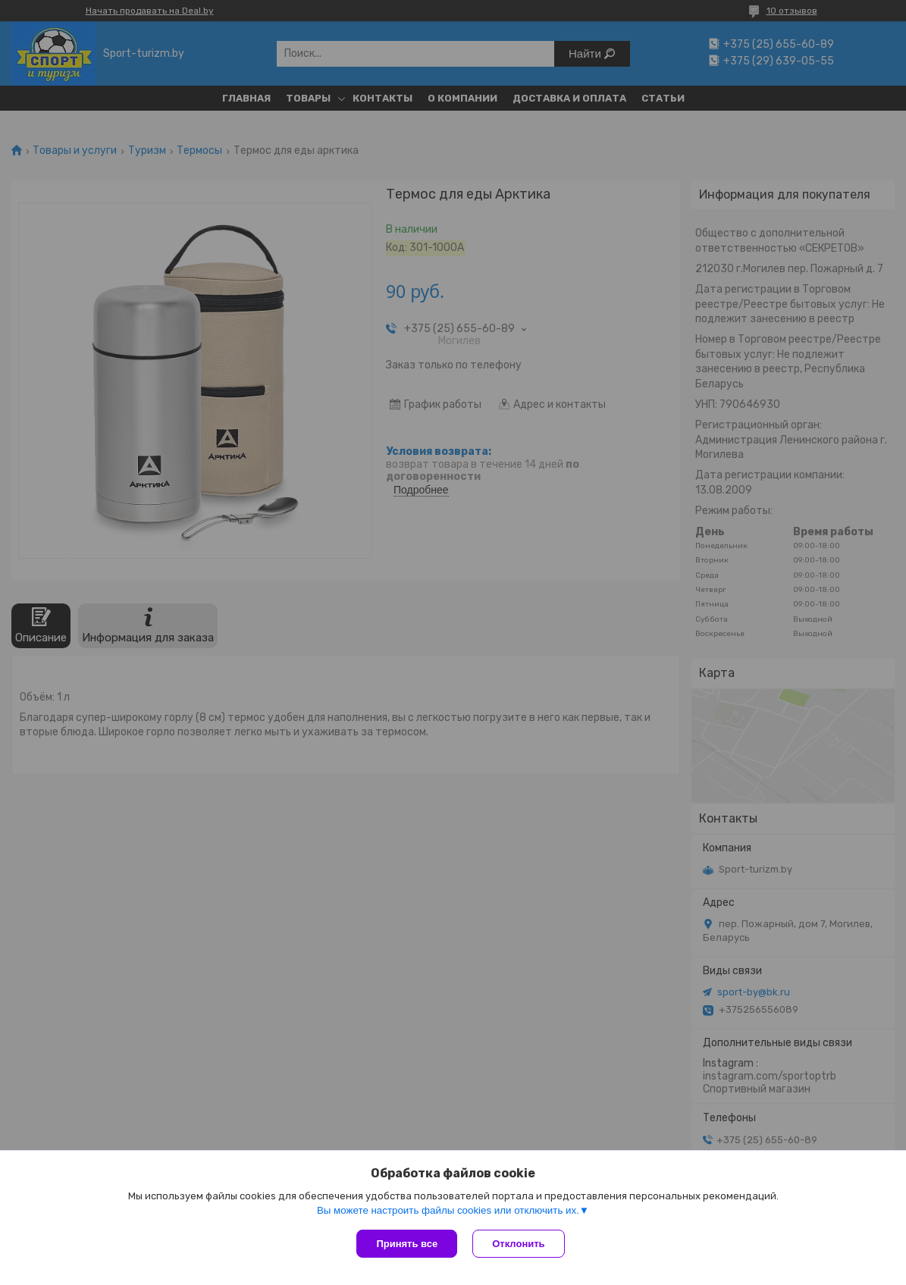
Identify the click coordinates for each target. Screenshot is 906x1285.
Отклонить (518, 1243)
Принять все (406, 1243)
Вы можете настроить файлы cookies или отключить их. (448, 1210)
